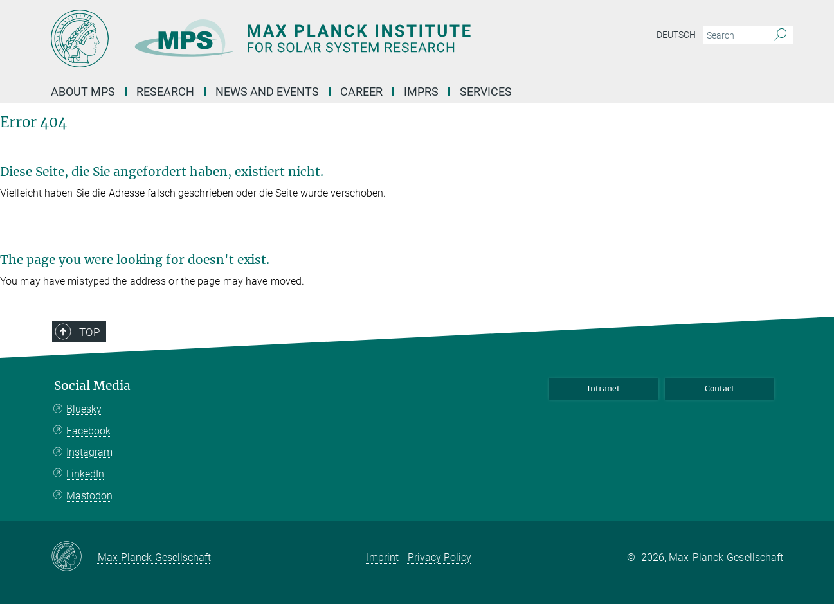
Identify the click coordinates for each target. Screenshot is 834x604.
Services (486, 91)
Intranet (603, 388)
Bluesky (84, 409)
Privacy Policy (439, 557)
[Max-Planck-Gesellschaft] (74, 557)
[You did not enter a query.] (734, 35)
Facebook (88, 431)
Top (89, 332)
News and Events (267, 91)
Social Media (92, 385)
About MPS (83, 91)
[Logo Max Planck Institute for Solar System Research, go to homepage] (292, 38)
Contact (719, 388)
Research (165, 91)
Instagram (89, 452)
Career (361, 91)
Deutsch (676, 35)
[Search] (780, 35)
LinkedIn (85, 474)
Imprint (383, 557)
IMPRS (421, 91)
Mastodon (89, 496)
